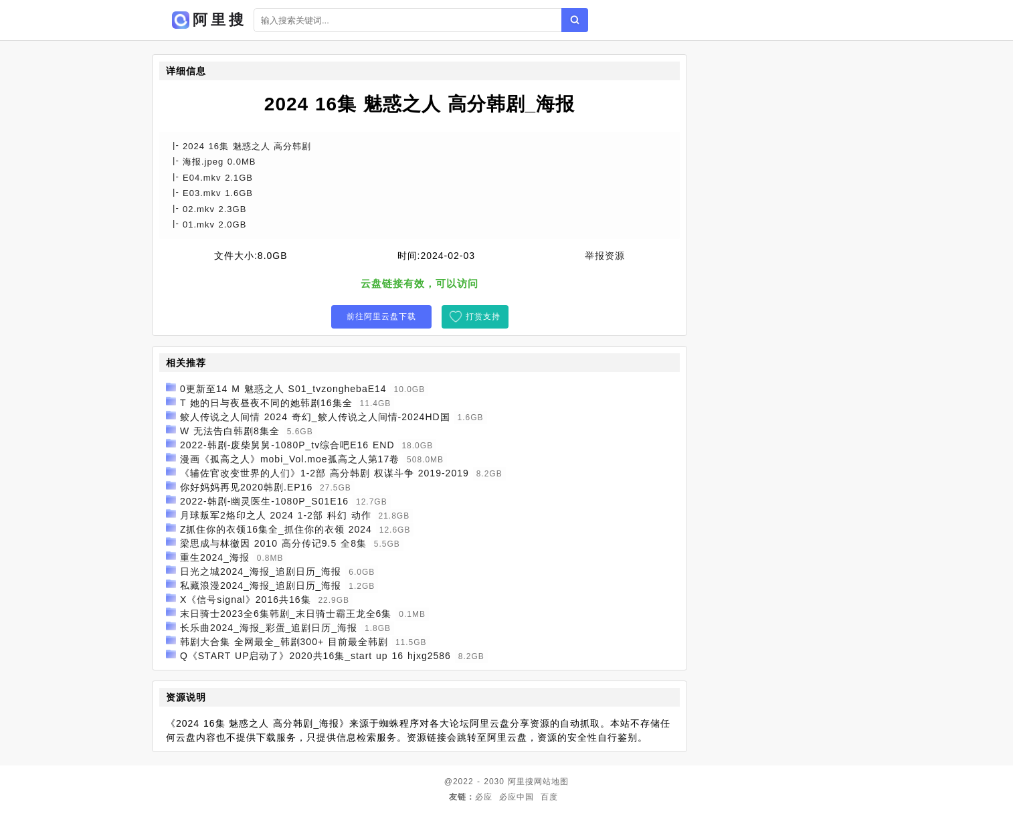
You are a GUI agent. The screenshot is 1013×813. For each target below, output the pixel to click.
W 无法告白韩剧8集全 (230, 431)
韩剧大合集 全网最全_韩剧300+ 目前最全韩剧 (284, 641)
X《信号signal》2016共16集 (245, 599)
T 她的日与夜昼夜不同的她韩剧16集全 (266, 402)
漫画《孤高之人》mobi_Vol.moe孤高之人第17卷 (289, 459)
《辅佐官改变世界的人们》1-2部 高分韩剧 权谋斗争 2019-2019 (324, 473)
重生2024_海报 (215, 557)
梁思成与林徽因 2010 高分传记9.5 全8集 (273, 543)
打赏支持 (483, 316)
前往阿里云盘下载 (381, 316)
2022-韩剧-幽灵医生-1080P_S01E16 (264, 501)
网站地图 (551, 781)
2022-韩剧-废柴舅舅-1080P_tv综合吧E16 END (287, 445)
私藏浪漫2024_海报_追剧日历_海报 (261, 585)
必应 (483, 797)
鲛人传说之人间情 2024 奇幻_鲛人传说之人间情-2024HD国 (315, 417)
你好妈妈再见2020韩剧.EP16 (246, 487)
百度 (549, 797)
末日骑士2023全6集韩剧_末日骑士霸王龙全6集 (286, 613)
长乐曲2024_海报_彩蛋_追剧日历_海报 (268, 627)
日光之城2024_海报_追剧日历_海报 (261, 571)
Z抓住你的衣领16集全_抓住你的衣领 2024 (276, 529)
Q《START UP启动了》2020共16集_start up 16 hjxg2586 (315, 655)
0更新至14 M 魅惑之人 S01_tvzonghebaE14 (283, 388)
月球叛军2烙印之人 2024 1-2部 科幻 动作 (275, 515)
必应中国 (516, 797)
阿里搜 (521, 781)
